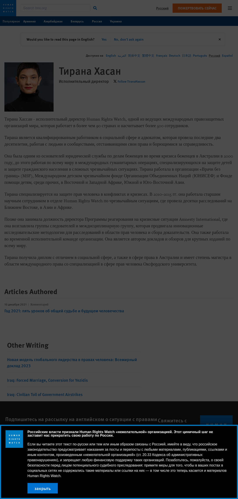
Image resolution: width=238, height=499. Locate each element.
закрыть (42, 488)
